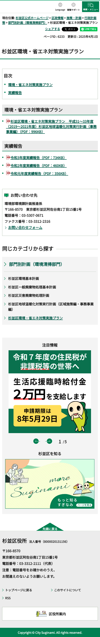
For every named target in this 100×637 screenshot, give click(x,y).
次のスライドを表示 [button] (49, 441)
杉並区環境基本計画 (23, 278)
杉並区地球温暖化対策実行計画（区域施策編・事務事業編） (51, 306)
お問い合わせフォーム (25, 227)
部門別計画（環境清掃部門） (27, 22)
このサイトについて (67, 590)
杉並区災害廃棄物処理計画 (28, 295)
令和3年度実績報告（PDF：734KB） (38, 157)
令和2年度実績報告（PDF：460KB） (38, 165)
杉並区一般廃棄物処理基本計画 (32, 287)
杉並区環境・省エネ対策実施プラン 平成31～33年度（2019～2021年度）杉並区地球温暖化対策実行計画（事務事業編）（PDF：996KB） (51, 126)
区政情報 (57, 18)
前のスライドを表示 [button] (36, 441)
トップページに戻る (18, 590)
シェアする (52, 28)
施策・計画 (73, 18)
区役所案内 (57, 613)
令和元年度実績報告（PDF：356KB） (39, 173)
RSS (7, 598)
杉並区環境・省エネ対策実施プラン (35, 317)
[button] (60, 7)
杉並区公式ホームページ (32, 18)
